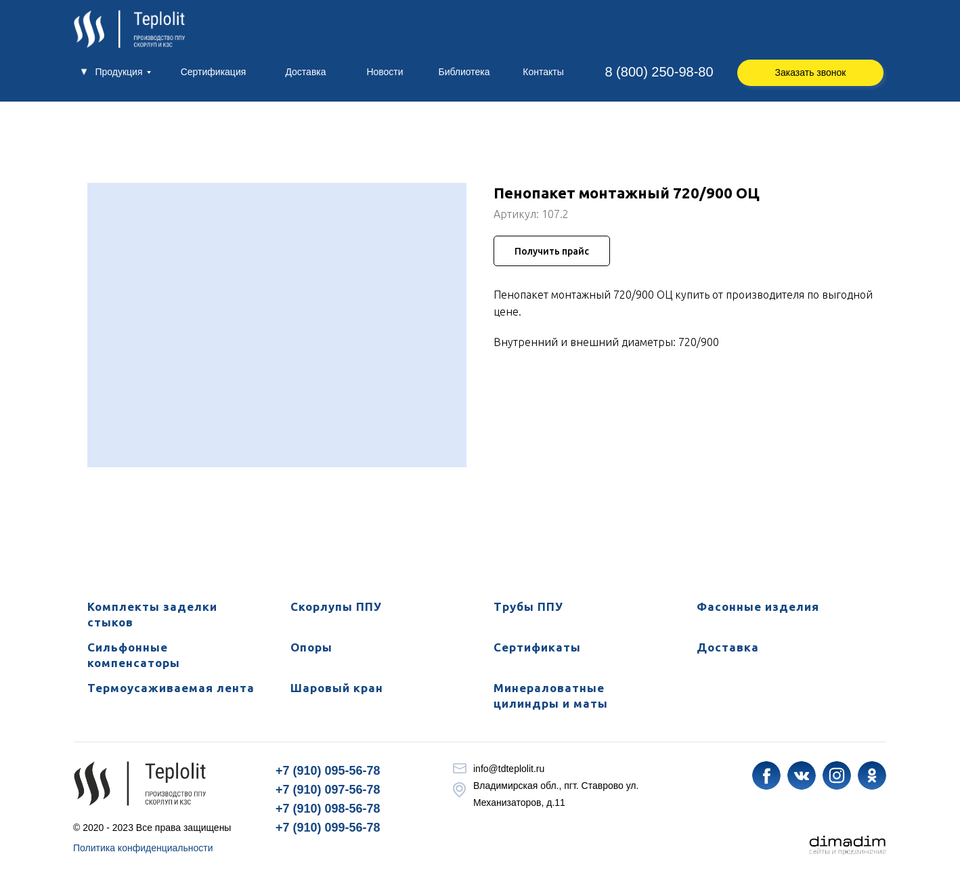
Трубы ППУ (528, 606)
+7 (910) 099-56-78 (328, 827)
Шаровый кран (336, 687)
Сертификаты (537, 647)
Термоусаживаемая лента (171, 687)
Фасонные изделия (758, 606)
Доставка (728, 647)
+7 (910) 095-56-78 (328, 770)
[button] (810, 73)
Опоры (311, 647)
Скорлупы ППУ (336, 606)
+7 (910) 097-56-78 (328, 789)
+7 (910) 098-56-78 (328, 808)
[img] (766, 775)
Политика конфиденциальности (143, 847)
